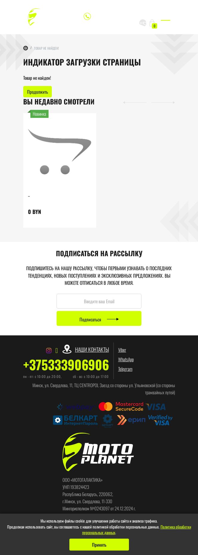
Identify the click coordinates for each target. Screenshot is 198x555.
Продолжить (37, 91)
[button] (132, 101)
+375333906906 (66, 364)
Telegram (125, 368)
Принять (99, 544)
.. (29, 194)
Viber (122, 349)
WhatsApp (126, 359)
